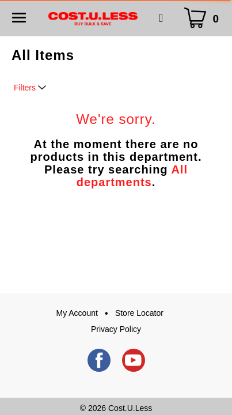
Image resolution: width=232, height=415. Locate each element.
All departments (132, 175)
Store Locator (139, 313)
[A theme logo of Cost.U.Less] (93, 17)
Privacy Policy (116, 329)
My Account (77, 313)
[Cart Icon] (204, 18)
